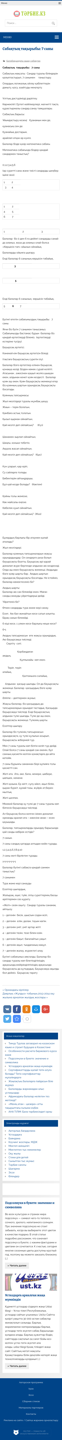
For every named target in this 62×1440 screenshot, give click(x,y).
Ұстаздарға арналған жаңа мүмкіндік (31, 1066)
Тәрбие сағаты (17, 1164)
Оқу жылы (15, 1153)
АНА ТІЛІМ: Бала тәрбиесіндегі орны (30, 1111)
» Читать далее (17, 1265)
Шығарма (14, 1168)
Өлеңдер (14, 1176)
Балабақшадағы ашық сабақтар (23, 60)
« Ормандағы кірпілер (15, 989)
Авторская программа (31, 1382)
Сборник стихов (31, 1401)
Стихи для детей (18, 1157)
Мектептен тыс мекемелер (25, 1149)
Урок (31, 1389)
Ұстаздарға (15, 1134)
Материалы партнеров (31, 1408)
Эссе (12, 1172)
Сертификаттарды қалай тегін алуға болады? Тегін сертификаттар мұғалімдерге (28, 1074)
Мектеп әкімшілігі (19, 1145)
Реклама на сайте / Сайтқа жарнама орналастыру (31, 1420)
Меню (4, 3)
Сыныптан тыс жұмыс (21, 1161)
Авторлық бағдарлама (22, 1130)
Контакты (31, 1414)
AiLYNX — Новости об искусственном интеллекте (34, 1432)
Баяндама (14, 1138)
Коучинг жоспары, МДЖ (23, 1142)
